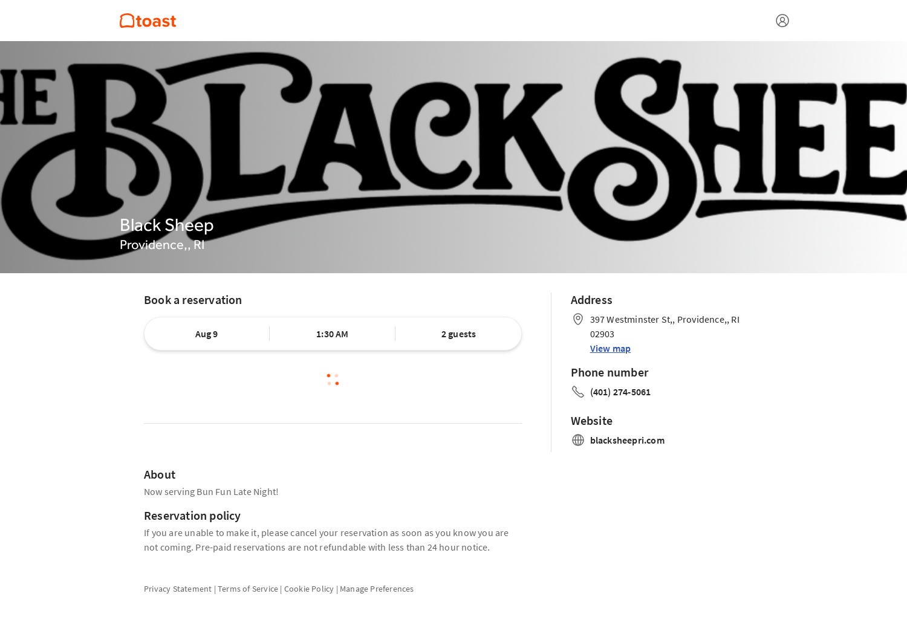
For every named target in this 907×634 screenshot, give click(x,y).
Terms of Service (248, 588)
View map (610, 348)
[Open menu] (782, 20)
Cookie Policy (309, 588)
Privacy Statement (178, 588)
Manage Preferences (377, 588)
